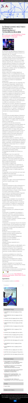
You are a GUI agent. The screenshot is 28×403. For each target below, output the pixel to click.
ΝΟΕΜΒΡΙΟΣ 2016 (8, 312)
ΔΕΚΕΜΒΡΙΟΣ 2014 (8, 343)
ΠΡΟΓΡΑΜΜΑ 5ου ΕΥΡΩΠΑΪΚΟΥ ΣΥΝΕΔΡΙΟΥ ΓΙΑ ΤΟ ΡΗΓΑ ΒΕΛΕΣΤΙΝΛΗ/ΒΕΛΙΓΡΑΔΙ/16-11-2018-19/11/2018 (13, 362)
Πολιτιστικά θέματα (6, 37)
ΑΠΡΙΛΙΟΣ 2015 (7, 334)
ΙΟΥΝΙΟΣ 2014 (7, 349)
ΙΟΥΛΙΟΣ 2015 (7, 332)
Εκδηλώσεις (18, 34)
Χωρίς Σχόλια (14, 37)
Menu (2, 19)
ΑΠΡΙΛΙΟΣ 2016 (7, 320)
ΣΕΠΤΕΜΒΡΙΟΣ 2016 (9, 315)
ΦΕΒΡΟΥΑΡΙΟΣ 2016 (9, 322)
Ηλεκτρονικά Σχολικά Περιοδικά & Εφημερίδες (14, 1)
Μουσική (20, 35)
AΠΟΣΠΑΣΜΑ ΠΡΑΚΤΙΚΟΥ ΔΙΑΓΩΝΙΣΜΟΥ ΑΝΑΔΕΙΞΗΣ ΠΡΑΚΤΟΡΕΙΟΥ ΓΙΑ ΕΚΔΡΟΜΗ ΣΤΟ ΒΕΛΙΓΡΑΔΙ (13, 370)
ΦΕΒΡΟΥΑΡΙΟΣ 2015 (9, 337)
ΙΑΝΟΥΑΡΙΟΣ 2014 (8, 354)
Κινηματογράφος (7, 35)
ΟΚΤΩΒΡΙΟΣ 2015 (8, 326)
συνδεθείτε (17, 281)
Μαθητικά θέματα (14, 35)
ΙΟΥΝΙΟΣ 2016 (7, 318)
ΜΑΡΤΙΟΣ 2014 (7, 352)
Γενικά (14, 34)
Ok (15, 400)
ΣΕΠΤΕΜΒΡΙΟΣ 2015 (9, 329)
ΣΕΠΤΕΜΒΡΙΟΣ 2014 (9, 346)
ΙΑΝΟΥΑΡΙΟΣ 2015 (8, 340)
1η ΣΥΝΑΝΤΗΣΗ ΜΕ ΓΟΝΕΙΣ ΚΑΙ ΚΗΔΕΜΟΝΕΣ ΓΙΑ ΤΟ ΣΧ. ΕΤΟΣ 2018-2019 (13, 380)
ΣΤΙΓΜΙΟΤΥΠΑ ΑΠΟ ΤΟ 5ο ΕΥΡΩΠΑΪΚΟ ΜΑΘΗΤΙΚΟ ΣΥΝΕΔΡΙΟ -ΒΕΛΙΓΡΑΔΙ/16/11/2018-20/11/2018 (13, 366)
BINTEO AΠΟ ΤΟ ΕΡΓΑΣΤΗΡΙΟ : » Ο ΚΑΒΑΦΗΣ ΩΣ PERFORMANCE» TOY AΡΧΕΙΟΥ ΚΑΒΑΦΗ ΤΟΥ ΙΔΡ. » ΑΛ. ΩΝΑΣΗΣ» (12, 375)
